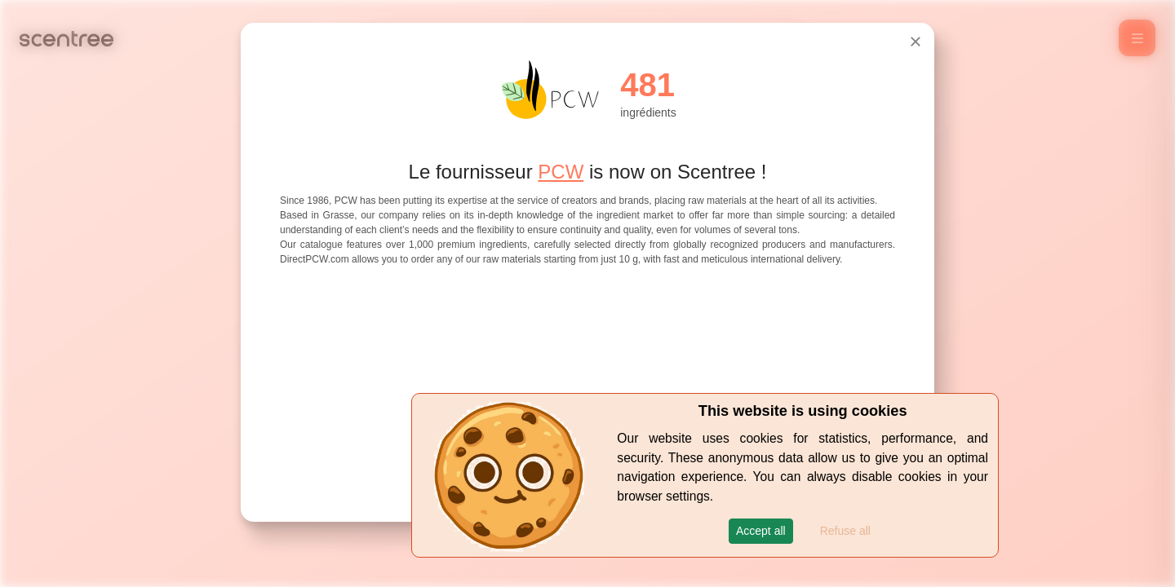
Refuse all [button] (845, 530)
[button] (761, 531)
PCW (560, 172)
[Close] (915, 41)
